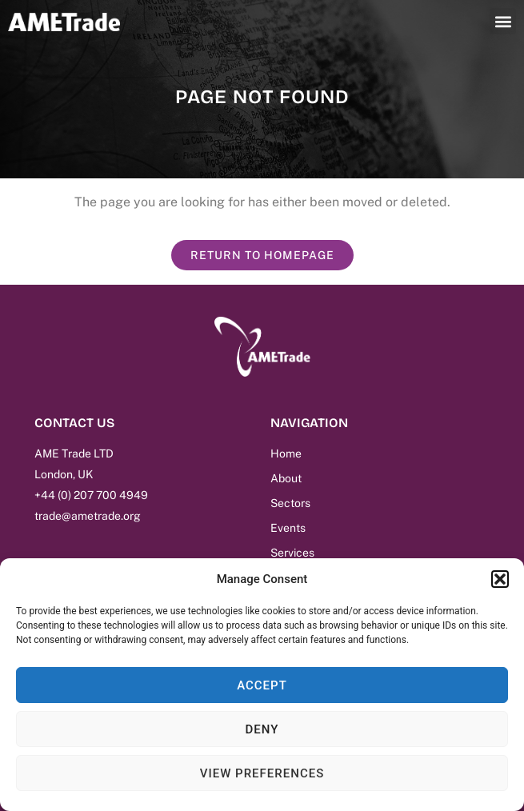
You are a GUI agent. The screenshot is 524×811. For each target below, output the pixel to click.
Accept (262, 685)
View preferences (262, 773)
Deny (262, 729)
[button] (500, 579)
